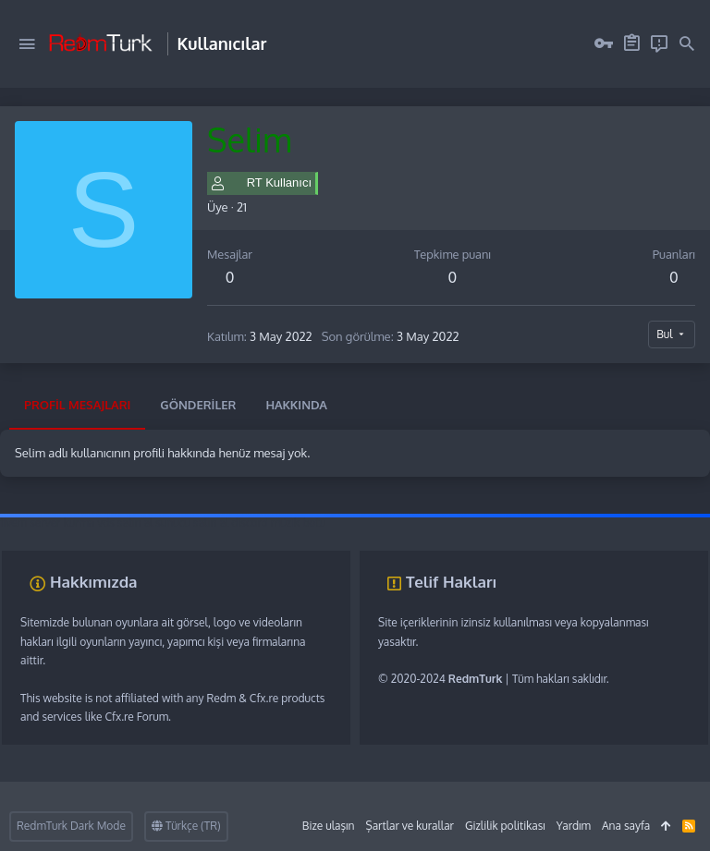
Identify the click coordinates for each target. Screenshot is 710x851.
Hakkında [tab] (296, 404)
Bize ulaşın (328, 826)
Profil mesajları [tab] (77, 404)
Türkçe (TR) (186, 826)
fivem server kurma (47, 522)
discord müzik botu (278, 522)
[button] (26, 44)
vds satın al (125, 522)
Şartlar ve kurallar (409, 826)
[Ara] (687, 44)
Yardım (574, 826)
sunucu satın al (191, 522)
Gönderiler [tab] (198, 404)
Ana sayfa (626, 826)
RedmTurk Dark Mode (71, 826)
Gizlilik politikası (505, 826)
